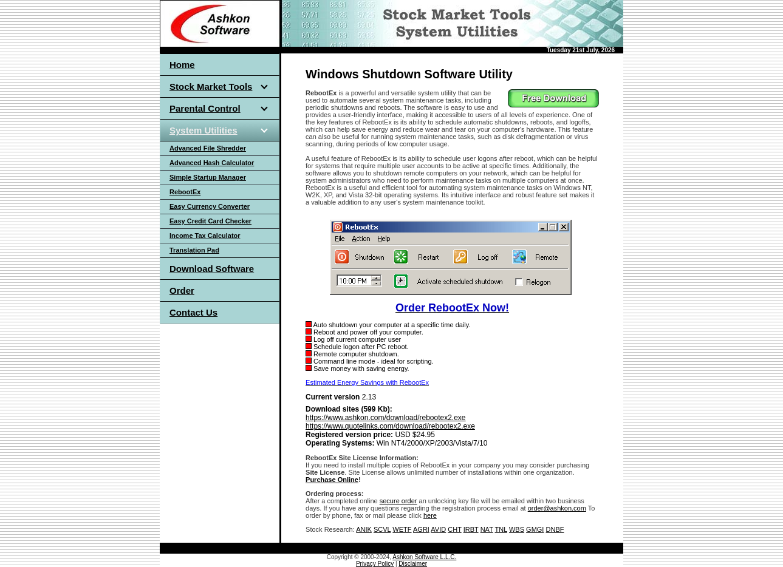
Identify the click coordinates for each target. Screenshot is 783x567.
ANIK (364, 529)
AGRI (421, 529)
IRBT (471, 529)
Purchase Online (332, 479)
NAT (486, 529)
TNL (501, 529)
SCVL (382, 529)
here (430, 515)
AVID (438, 529)
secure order (398, 500)
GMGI (535, 529)
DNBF (555, 529)
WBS (516, 529)
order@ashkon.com (557, 508)
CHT (454, 529)
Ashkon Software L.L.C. (424, 557)
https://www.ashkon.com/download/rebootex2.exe (385, 417)
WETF (401, 529)
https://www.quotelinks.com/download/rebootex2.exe (390, 426)
